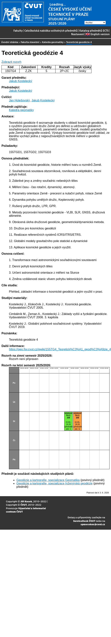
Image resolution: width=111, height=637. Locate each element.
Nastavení (77, 34)
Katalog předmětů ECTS (94, 30)
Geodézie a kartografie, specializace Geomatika (48, 480)
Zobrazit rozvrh (11, 61)
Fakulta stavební (30, 42)
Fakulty (18, 30)
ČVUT (23, 504)
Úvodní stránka (9, 42)
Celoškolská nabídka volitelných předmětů (51, 30)
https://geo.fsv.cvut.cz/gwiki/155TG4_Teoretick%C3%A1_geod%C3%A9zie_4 (60, 349)
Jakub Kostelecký (20, 81)
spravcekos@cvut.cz (93, 524)
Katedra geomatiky (53, 42)
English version (98, 34)
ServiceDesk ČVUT (84, 520)
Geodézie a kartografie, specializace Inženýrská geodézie (54, 483)
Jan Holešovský (19, 100)
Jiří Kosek (26, 501)
